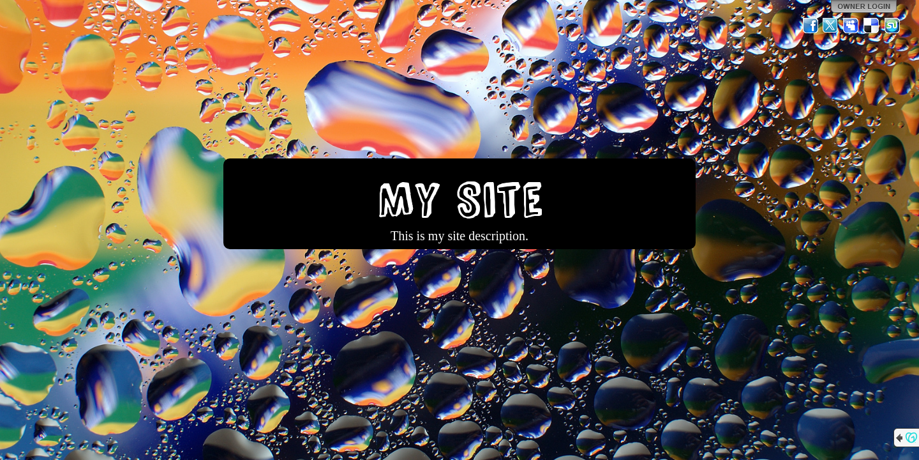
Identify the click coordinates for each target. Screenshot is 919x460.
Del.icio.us (872, 25)
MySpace (851, 25)
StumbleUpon (892, 25)
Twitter (831, 25)
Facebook (810, 25)
